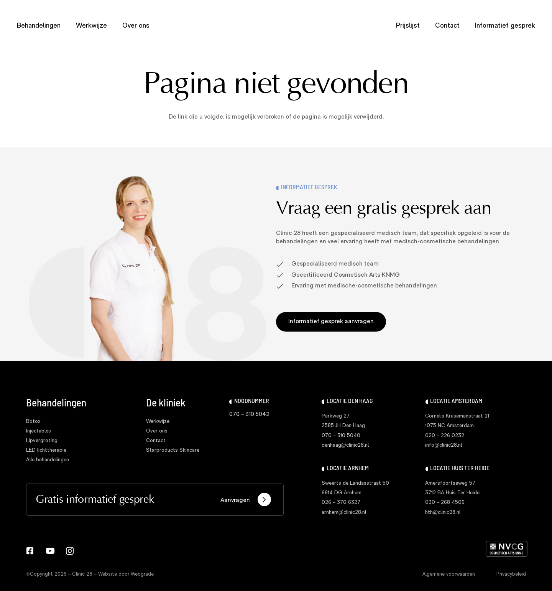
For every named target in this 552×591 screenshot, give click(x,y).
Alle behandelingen (47, 460)
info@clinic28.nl (443, 445)
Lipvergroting (42, 441)
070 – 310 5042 (249, 415)
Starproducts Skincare (172, 450)
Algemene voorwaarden (448, 574)
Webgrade (142, 574)
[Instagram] (70, 551)
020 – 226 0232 (444, 436)
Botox (33, 421)
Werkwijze (157, 421)
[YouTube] (50, 551)
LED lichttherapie (46, 450)
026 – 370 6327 (341, 502)
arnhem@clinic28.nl (344, 512)
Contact (156, 441)
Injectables (38, 431)
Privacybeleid (511, 574)
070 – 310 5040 (341, 436)
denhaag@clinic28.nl (345, 445)
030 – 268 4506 (445, 502)
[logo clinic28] (276, 26)
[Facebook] (30, 551)
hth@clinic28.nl (442, 512)
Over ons (157, 431)
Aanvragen (245, 499)
